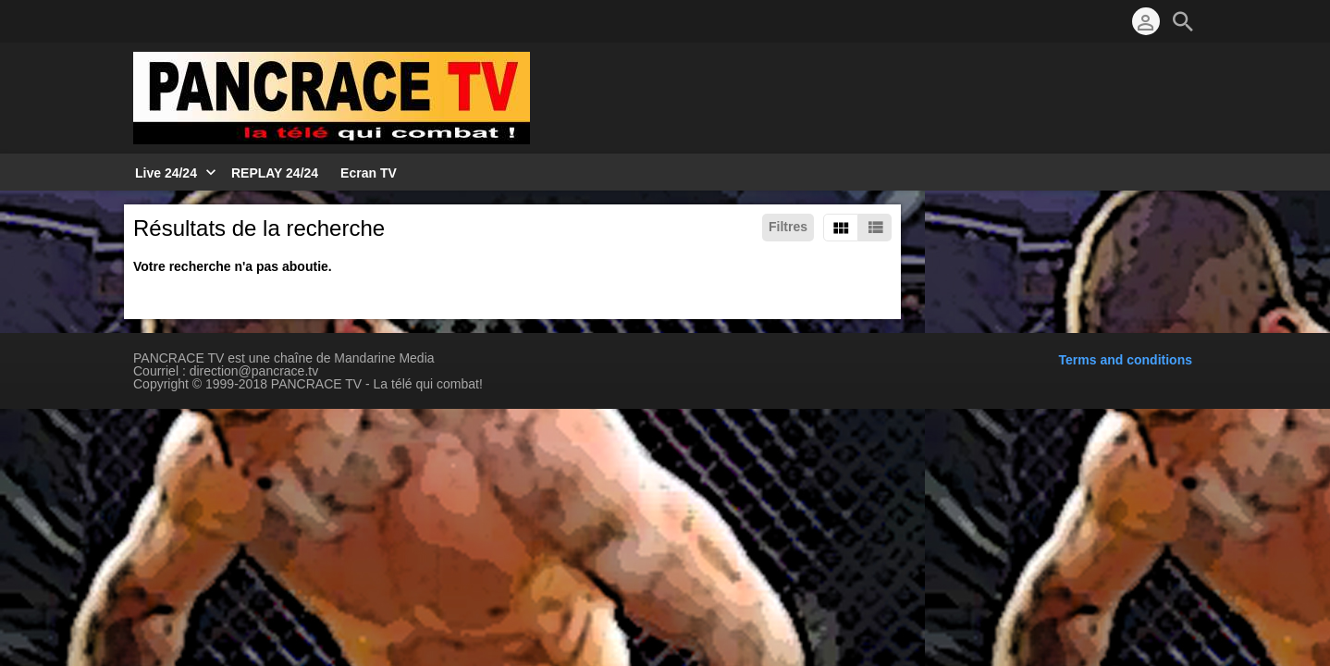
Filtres (788, 226)
